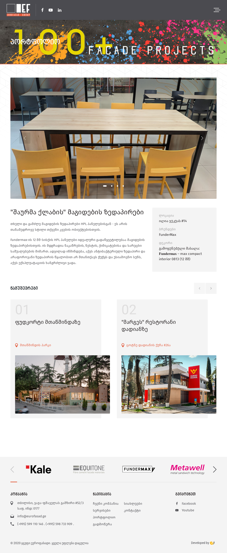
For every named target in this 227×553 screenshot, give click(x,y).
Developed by (203, 543)
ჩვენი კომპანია (106, 504)
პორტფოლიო (104, 517)
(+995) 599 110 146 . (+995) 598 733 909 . (45, 524)
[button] (105, 186)
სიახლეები (133, 504)
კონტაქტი (132, 510)
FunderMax (167, 235)
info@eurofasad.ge (31, 516)
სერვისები (101, 510)
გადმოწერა (102, 524)
